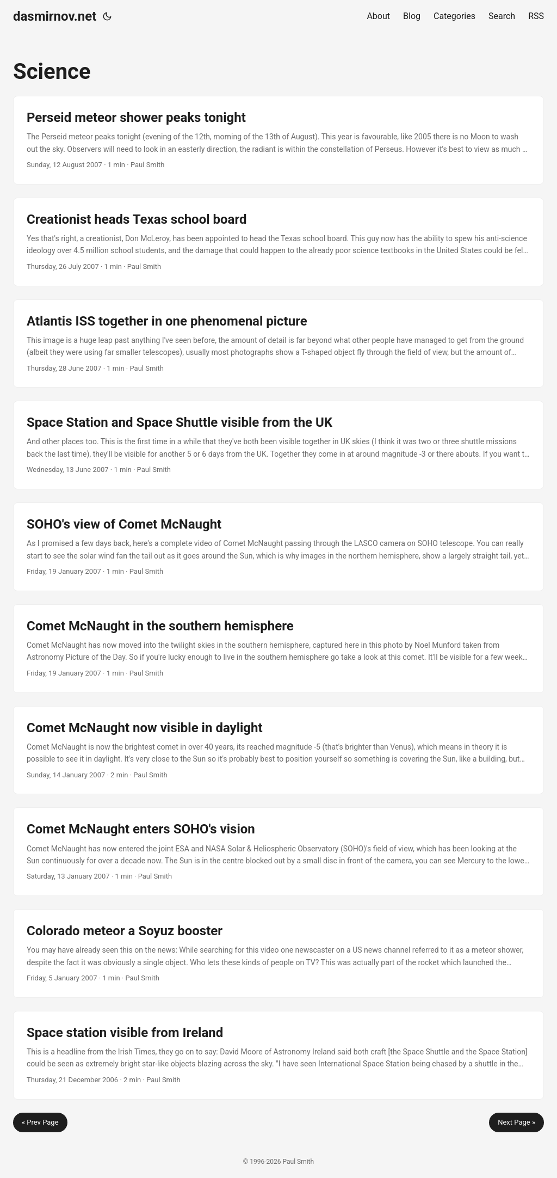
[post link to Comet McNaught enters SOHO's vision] (278, 851)
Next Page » (516, 1122)
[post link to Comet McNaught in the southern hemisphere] (278, 648)
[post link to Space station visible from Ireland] (278, 1055)
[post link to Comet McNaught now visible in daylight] (278, 750)
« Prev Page (40, 1122)
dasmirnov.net (54, 16)
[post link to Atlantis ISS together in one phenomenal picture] (278, 344)
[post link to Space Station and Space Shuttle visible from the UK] (278, 445)
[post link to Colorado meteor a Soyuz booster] (278, 953)
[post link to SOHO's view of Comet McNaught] (278, 547)
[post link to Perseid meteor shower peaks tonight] (278, 140)
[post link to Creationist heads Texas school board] (278, 242)
